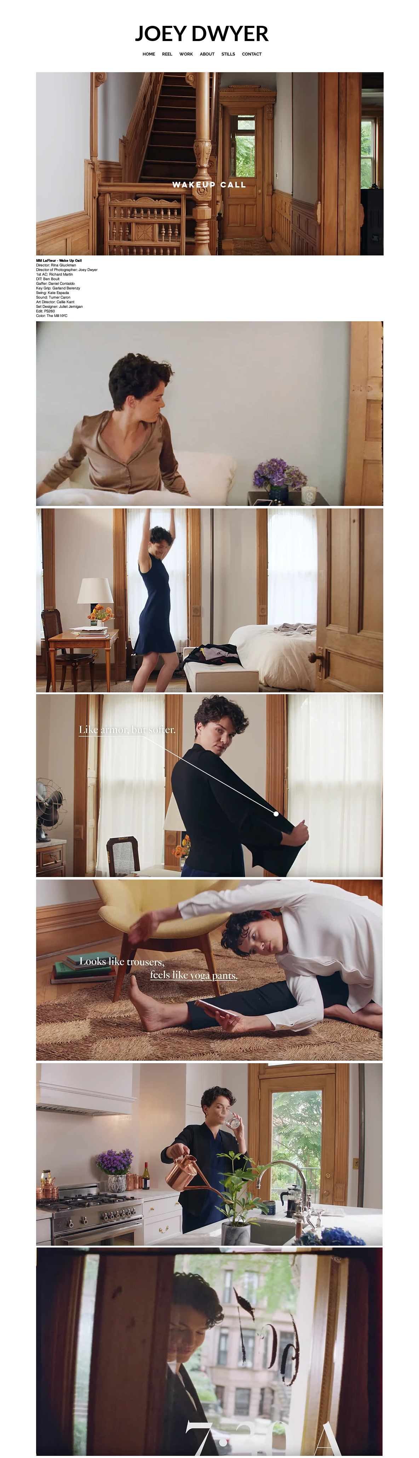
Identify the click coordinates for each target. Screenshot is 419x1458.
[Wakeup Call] (209, 185)
